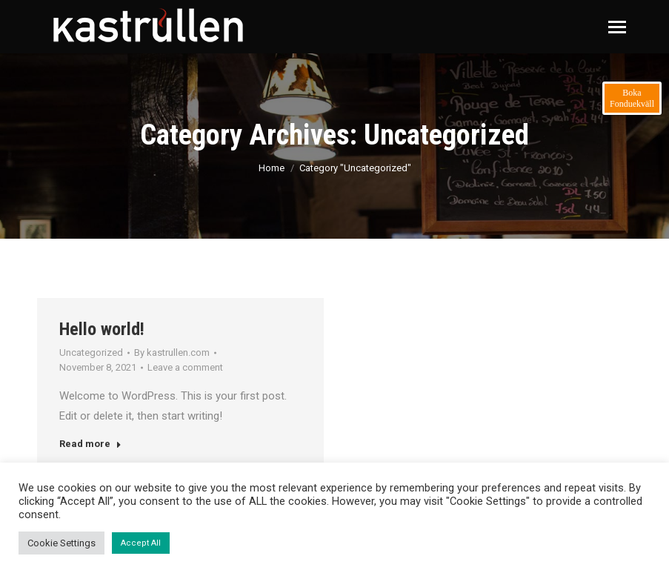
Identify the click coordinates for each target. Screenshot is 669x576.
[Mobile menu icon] (617, 27)
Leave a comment (185, 367)
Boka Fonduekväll (632, 98)
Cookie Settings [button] (61, 543)
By (172, 352)
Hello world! (101, 329)
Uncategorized (91, 352)
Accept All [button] (141, 543)
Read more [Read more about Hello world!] (90, 443)
